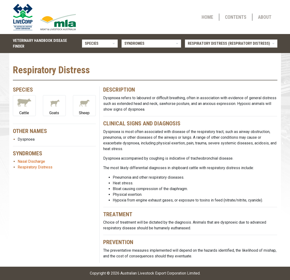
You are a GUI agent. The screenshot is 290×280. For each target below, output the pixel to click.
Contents (235, 17)
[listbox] (100, 43)
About (264, 17)
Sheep (84, 105)
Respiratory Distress (35, 167)
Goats (54, 105)
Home (207, 17)
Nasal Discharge (31, 161)
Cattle (24, 105)
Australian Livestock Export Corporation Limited (160, 273)
